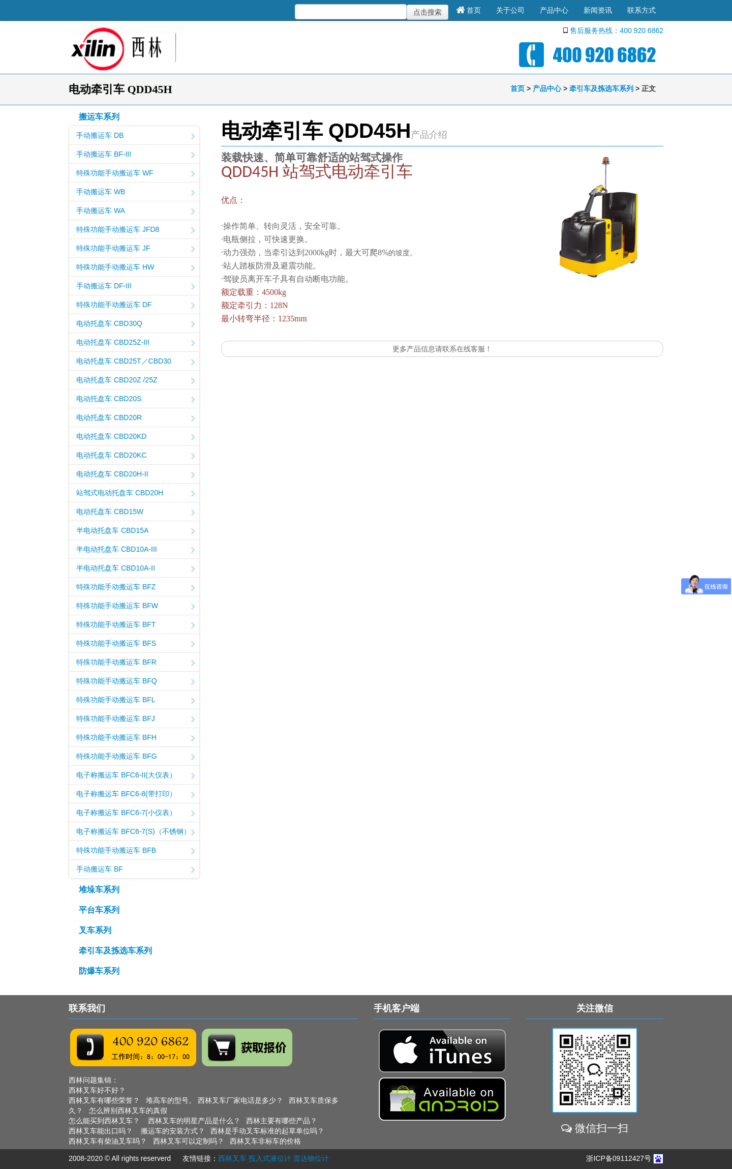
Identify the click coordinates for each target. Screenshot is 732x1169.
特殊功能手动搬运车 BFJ (135, 719)
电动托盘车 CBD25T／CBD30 (135, 362)
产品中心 (554, 10)
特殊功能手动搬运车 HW (135, 268)
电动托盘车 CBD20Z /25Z (135, 381)
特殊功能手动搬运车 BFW (135, 607)
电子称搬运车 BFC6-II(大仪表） (135, 776)
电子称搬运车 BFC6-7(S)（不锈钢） (135, 832)
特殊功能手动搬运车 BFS (135, 644)
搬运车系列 (99, 116)
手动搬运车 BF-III (135, 155)
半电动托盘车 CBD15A (135, 531)
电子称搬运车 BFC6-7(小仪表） (135, 813)
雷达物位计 (311, 1158)
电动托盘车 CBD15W (135, 512)
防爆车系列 (99, 971)
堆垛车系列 (99, 889)
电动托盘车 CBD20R (135, 418)
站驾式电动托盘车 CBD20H (135, 494)
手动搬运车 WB (135, 193)
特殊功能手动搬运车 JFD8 (135, 230)
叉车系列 (95, 930)
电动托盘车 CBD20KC (135, 456)
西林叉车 (232, 1158)
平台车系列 (99, 910)
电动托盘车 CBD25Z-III (135, 343)
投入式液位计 (270, 1158)
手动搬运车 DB (135, 136)
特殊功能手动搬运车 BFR (135, 663)
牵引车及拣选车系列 (601, 88)
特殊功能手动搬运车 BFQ (135, 682)
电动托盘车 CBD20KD (135, 437)
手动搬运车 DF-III (135, 287)
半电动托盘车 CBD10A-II (135, 569)
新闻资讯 (598, 10)
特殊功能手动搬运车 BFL (135, 701)
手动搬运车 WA (135, 211)
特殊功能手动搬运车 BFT (135, 625)
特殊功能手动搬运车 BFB (135, 851)
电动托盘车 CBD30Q (135, 324)
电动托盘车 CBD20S (135, 400)
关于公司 (510, 10)
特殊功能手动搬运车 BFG (135, 757)
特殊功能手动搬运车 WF (135, 174)
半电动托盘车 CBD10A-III (135, 550)
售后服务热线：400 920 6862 (616, 30)
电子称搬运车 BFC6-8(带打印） (135, 795)
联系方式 (641, 10)
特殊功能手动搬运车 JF (135, 249)
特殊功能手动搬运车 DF (135, 306)
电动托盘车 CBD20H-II (135, 475)
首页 (468, 10)
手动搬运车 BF (135, 870)
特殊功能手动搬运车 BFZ (135, 588)
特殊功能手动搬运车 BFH (135, 738)
